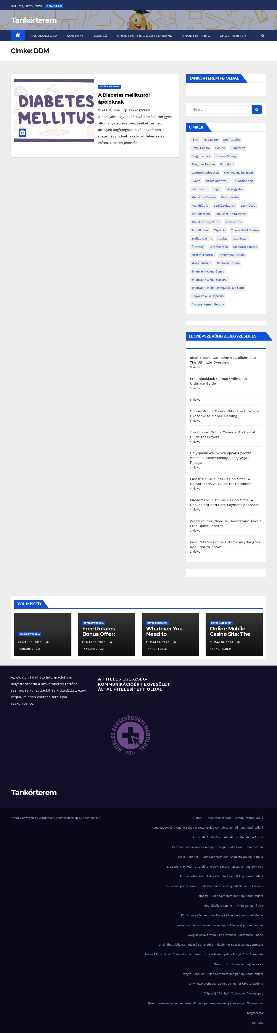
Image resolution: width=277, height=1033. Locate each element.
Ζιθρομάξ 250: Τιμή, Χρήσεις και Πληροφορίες (233, 993)
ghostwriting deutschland (145, 36)
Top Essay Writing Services (244, 964)
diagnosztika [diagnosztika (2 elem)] (201, 156)
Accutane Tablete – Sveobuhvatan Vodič (235, 817)
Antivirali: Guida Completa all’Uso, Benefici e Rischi (228, 837)
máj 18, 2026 (32, 642)
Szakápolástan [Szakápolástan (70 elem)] (224, 205)
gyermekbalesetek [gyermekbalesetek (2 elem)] (205, 172)
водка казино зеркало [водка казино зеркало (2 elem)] (208, 296)
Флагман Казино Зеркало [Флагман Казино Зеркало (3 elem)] (209, 279)
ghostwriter (233, 36)
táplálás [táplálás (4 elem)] (220, 230)
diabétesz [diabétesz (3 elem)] (237, 148)
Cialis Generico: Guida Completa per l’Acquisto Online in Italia (220, 856)
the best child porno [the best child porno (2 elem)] (230, 213)
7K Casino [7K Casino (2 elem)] (210, 139)
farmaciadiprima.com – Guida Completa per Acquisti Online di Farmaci (214, 886)
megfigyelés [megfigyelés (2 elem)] (234, 189)
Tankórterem (33, 20)
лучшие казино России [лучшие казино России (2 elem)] (208, 304)
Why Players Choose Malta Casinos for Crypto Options (226, 983)
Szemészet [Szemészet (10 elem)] (248, 205)
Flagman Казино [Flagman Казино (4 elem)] (203, 164)
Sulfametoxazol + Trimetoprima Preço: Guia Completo (226, 954)
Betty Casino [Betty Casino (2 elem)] (201, 148)
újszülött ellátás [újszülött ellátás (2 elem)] (245, 246)
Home (197, 817)
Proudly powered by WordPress (32, 817)
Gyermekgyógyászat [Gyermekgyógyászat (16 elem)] (238, 172)
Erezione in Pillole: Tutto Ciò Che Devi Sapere (198, 866)
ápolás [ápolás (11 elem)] (222, 238)
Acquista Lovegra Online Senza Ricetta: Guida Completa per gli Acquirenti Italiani (207, 827)
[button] (262, 36)
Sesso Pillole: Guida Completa (165, 954)
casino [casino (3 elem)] (220, 148)
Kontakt (75, 36)
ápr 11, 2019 (111, 110)
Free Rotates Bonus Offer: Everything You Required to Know (105, 636)
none (259, 935)
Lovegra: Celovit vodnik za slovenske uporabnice (219, 935)
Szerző (101, 36)
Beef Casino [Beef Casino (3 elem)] (232, 139)
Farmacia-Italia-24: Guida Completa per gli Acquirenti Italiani (221, 876)
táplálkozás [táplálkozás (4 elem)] (200, 230)
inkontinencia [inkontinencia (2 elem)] (244, 181)
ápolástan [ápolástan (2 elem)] (240, 238)
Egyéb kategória (109, 86)
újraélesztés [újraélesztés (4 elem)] (219, 246)
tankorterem (137, 110)
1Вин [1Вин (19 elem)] (195, 139)
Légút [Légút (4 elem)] (217, 189)
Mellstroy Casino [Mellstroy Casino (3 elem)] (204, 197)
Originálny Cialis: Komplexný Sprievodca (186, 944)
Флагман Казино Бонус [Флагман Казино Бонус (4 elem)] (208, 271)
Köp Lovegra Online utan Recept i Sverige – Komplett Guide (222, 915)
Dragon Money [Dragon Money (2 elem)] (225, 156)
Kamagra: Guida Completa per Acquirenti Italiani (230, 896)
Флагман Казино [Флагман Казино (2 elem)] (228, 263)
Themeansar (91, 817)
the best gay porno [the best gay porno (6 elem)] (206, 222)
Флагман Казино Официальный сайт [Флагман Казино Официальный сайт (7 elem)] (218, 288)
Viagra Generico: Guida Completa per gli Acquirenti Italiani (223, 974)
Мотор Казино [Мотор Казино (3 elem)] (201, 263)
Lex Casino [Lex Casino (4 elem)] (200, 189)
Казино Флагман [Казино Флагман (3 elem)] (203, 255)
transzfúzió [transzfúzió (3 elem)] (234, 222)
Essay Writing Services (247, 866)
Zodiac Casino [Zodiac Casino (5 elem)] (202, 238)
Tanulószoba (44, 36)
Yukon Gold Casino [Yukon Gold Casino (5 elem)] (245, 230)
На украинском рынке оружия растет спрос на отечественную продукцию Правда (220, 458)
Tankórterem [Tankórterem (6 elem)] (201, 213)
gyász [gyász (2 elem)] (196, 181)
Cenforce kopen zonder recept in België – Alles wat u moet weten (217, 847)
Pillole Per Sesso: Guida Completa (239, 944)
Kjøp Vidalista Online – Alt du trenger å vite (233, 905)
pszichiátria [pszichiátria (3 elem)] (200, 205)
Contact (257, 1022)
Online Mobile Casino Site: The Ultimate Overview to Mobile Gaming (233, 636)
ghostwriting (196, 36)
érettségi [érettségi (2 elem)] (198, 246)
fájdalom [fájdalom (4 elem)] (227, 164)
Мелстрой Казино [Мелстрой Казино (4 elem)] (232, 255)
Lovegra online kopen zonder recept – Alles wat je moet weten (220, 925)
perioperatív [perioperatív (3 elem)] (230, 197)
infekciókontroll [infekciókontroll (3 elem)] (217, 181)
